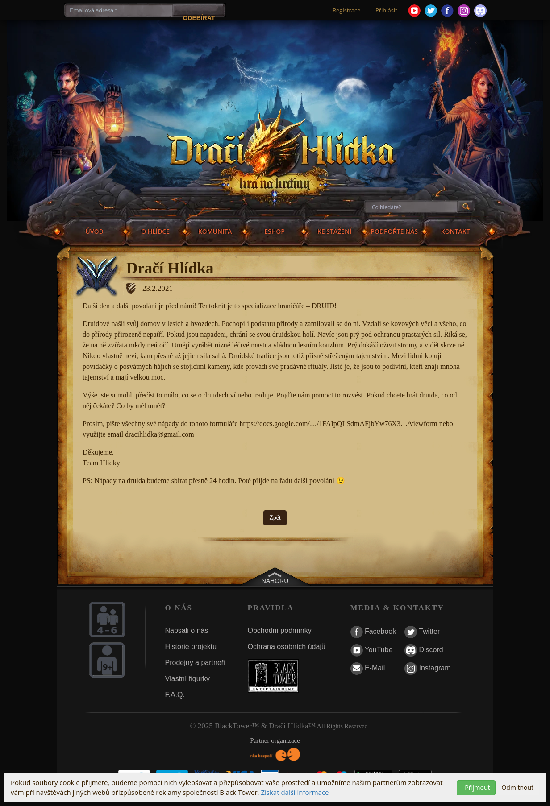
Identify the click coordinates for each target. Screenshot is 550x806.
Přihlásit (386, 10)
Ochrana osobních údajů (286, 646)
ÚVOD (94, 231)
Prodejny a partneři (195, 662)
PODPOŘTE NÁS (394, 231)
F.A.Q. (175, 695)
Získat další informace (295, 792)
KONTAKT (455, 231)
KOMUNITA (215, 231)
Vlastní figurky (187, 678)
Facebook (373, 632)
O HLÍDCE (155, 231)
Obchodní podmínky (280, 630)
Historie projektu (191, 646)
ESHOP (274, 231)
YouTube (371, 650)
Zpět (275, 517)
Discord (423, 650)
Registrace (347, 10)
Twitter (422, 632)
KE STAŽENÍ (334, 231)
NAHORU (275, 580)
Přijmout (477, 787)
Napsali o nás (186, 630)
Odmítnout (517, 787)
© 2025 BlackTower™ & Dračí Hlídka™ (253, 726)
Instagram (427, 668)
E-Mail (367, 668)
